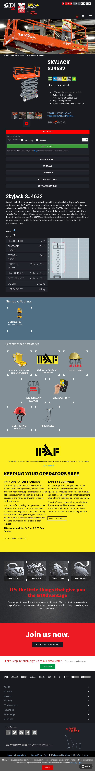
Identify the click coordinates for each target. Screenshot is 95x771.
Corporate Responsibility (16, 755)
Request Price (47, 146)
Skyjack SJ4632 (38, 55)
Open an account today (47, 645)
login (36, 151)
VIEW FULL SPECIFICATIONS (59, 113)
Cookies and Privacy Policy (38, 755)
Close (47, 767)
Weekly (43, 140)
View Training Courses (15, 538)
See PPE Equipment (57, 518)
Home (6, 55)
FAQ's (86, 755)
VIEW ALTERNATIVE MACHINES (60, 116)
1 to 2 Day (29, 140)
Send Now (47, 666)
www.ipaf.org (48, 465)
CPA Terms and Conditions (60, 755)
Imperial (9, 237)
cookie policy (75, 762)
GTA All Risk (77, 755)
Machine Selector (19, 55)
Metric (8, 232)
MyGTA (19, 151)
